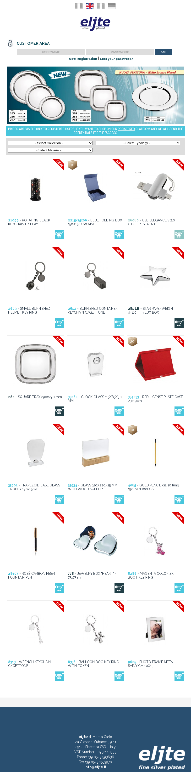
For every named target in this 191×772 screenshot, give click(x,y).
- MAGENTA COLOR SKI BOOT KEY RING (151, 575)
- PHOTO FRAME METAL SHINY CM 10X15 (151, 664)
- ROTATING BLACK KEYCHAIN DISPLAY (29, 222)
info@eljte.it (95, 767)
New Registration (83, 59)
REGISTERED (126, 129)
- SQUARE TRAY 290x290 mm (35, 397)
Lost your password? (116, 59)
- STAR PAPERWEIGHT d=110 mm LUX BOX (151, 310)
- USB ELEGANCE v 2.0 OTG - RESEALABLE (151, 222)
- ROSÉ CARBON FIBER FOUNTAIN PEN (31, 575)
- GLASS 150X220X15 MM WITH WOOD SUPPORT (92, 487)
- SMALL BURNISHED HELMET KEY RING (29, 310)
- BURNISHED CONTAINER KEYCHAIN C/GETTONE (93, 310)
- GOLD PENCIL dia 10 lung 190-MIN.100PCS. (153, 487)
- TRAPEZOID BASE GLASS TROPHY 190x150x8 (34, 487)
